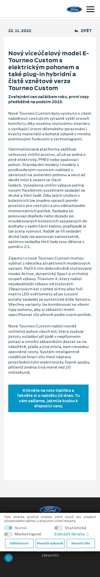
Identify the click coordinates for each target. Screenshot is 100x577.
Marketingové (28, 534)
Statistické (75, 527)
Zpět (83, 30)
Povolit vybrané (50, 543)
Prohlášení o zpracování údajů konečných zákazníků (50, 553)
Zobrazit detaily (72, 534)
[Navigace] (90, 10)
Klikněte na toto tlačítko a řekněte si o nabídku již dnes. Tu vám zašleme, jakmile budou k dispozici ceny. (48, 398)
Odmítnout (19, 543)
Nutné (21, 527)
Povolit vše (80, 543)
